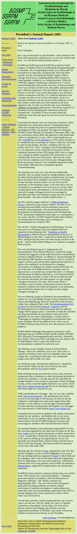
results (26, 433)
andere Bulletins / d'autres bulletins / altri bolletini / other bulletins (9, 129)
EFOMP (26, 140)
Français (55, 306)
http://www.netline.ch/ (60, 408)
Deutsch (46, 306)
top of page (7, 526)
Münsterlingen (24, 466)
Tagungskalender (9, 105)
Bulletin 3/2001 (9, 38)
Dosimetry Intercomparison (9, 77)
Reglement (7, 62)
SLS (40, 369)
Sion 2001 (6, 55)
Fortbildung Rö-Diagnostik (9, 99)
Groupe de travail (6, 85)
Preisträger (7, 65)
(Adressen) (6, 115)
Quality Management (7, 70)
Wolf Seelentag (49, 518)
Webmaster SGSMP (26, 531)
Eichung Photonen (6, 92)
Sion (46, 451)
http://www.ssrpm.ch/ (32, 396)
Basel (55, 456)
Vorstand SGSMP (6, 111)
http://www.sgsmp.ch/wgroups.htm (33, 386)
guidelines (45, 140)
